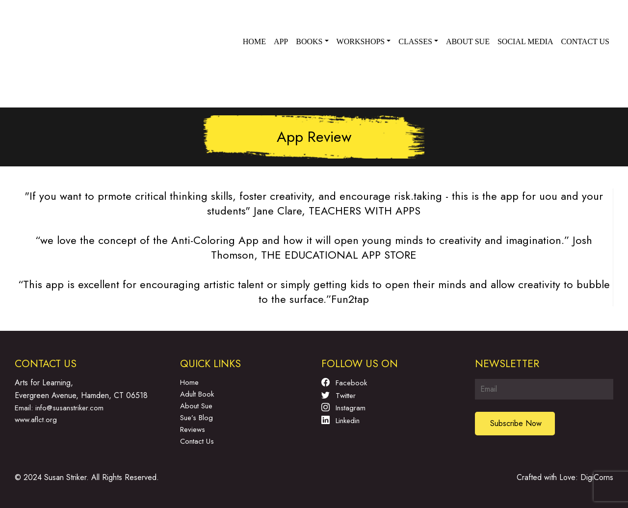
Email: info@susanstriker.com (59, 407)
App (281, 41)
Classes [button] (415, 41)
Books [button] (309, 41)
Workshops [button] (361, 41)
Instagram (343, 407)
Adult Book (197, 394)
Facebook (344, 382)
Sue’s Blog (196, 417)
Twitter (338, 395)
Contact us (585, 41)
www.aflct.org (36, 419)
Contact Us (197, 441)
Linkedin (340, 420)
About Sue (468, 41)
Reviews (192, 429)
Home (254, 41)
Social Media (525, 41)
